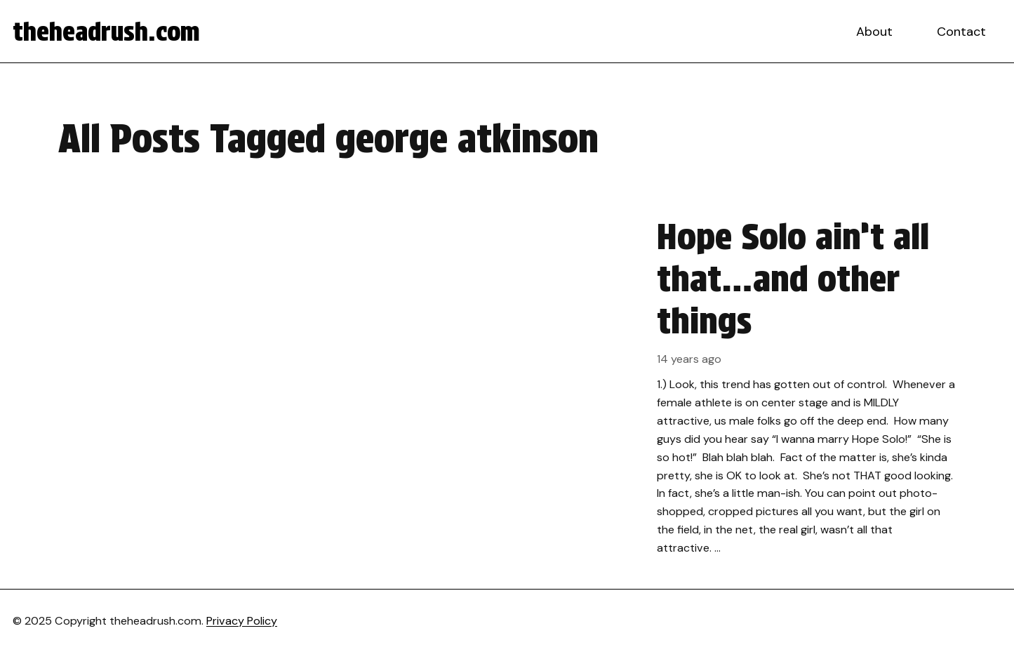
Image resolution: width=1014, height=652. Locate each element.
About (874, 31)
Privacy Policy (241, 620)
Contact (961, 31)
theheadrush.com (106, 31)
